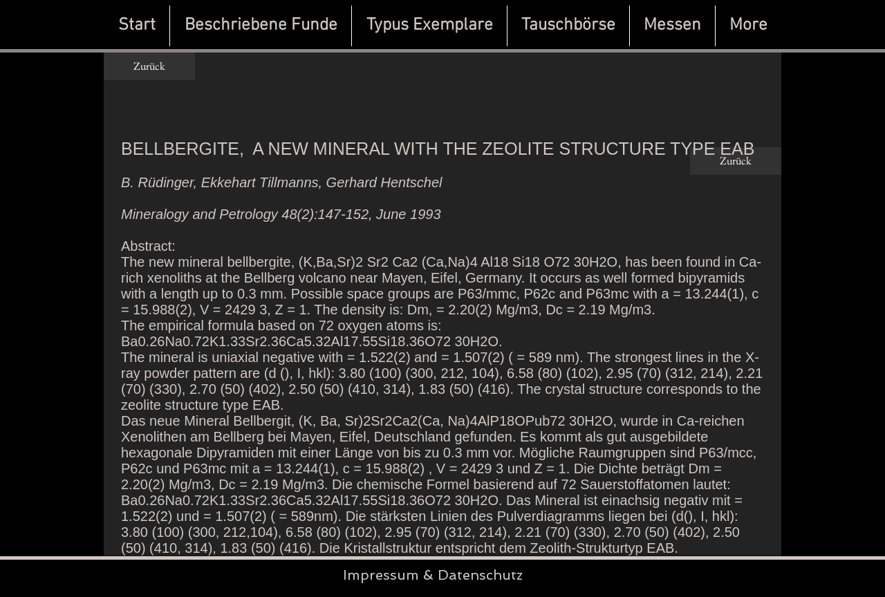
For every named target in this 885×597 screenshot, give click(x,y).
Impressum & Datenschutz (433, 575)
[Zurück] (149, 66)
